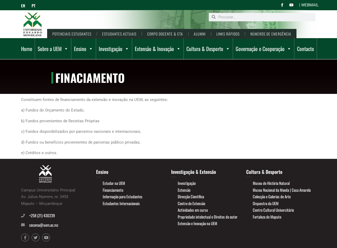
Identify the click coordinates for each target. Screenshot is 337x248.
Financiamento (113, 190)
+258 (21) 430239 (42, 215)
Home (26, 49)
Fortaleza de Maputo (267, 217)
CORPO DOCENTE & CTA (165, 34)
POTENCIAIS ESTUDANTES (71, 34)
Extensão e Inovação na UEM (197, 223)
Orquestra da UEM (266, 203)
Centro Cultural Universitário (273, 210)
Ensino (83, 48)
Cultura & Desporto (208, 48)
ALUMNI (200, 34)
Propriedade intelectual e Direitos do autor (207, 217)
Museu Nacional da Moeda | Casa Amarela (282, 190)
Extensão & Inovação (158, 48)
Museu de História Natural (271, 183)
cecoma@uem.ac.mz (43, 225)
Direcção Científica (191, 196)
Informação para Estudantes (122, 196)
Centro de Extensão (191, 203)
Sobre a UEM (53, 48)
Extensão (184, 190)
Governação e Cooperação (263, 48)
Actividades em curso (193, 210)
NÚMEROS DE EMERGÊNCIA (270, 34)
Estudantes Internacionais (121, 203)
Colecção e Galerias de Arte (272, 196)
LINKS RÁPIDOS (228, 34)
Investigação (114, 48)
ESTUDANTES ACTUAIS (119, 34)
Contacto (305, 49)
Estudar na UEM (114, 183)
